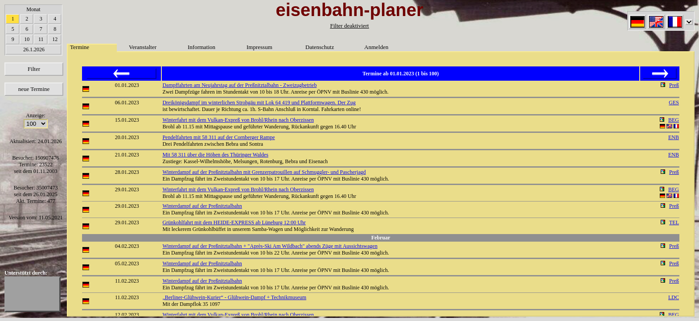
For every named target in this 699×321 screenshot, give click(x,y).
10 (26, 39)
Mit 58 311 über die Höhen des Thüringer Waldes (215, 155)
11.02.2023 (127, 281)
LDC (673, 297)
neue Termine (34, 89)
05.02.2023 (127, 263)
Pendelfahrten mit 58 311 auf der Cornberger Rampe (218, 137)
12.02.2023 (127, 315)
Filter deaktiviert (349, 25)
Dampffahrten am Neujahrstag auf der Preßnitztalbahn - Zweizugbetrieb (239, 85)
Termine (79, 47)
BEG (673, 120)
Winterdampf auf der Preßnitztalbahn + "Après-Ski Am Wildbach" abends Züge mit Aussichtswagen (269, 246)
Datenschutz (319, 47)
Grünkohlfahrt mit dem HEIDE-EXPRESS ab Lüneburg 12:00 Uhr (233, 222)
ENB (673, 137)
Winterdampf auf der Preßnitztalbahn (202, 206)
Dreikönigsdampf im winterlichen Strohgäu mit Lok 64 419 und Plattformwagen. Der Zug (258, 102)
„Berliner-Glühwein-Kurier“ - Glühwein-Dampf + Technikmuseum (234, 297)
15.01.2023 (127, 120)
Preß (674, 85)
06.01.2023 (127, 102)
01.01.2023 (127, 85)
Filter (34, 69)
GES (674, 102)
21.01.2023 (127, 155)
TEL (674, 222)
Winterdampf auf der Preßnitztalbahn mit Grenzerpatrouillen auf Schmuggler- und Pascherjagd (264, 172)
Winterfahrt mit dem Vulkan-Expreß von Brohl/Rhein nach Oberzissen (238, 120)
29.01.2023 (127, 189)
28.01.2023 (127, 172)
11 (41, 39)
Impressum (259, 47)
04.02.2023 (127, 246)
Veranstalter (142, 47)
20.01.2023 (127, 137)
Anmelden (376, 47)
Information (201, 47)
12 (55, 39)
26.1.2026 (34, 49)
